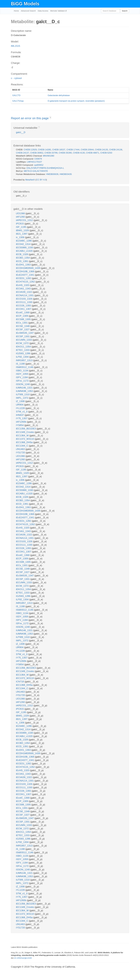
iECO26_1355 (24, 305)
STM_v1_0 (22, 411)
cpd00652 (38, 165)
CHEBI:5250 (106, 153)
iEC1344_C (22, 445)
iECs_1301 (22, 322)
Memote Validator (57, 11)
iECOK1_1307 (24, 309)
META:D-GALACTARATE (36, 171)
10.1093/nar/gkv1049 (23, 958)
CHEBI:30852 (36, 153)
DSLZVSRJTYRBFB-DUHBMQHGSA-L (45, 168)
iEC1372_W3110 (25, 439)
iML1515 (15, 46)
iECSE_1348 (23, 326)
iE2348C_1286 (24, 240)
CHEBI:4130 (79, 153)
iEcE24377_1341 (25, 274)
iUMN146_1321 (24, 387)
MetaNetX (30, 180)
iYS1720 (21, 452)
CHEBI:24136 (115, 149)
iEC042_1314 (23, 244)
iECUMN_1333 (24, 339)
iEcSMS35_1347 (25, 333)
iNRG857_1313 (24, 360)
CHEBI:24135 (101, 149)
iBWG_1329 (23, 230)
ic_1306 (20, 237)
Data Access (43, 11)
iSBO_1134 (22, 370)
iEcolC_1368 (23, 312)
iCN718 (20, 681)
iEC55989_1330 (25, 247)
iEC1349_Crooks (25, 432)
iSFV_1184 (22, 377)
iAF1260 (21, 216)
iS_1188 (20, 363)
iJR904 (20, 404)
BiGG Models (25, 3)
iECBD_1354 (23, 257)
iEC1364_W (22, 435)
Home (16, 11)
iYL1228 (20, 408)
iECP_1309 (22, 316)
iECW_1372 (22, 343)
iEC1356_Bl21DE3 (26, 428)
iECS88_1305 (23, 319)
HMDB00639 (52, 174)
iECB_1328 (22, 254)
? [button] (50, 118)
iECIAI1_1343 (23, 288)
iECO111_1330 (24, 302)
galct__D (20, 132)
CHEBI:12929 (30, 149)
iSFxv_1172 (22, 380)
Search (124, 11)
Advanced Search (28, 11)
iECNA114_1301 (25, 295)
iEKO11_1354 (24, 346)
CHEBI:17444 (73, 149)
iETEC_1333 (23, 350)
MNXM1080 (48, 156)
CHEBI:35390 (65, 153)
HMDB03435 (66, 174)
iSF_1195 (21, 227)
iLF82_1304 (22, 356)
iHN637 (20, 415)
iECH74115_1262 (25, 281)
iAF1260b (21, 421)
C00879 (38, 159)
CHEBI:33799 (51, 153)
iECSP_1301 (23, 336)
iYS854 (20, 425)
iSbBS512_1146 (25, 367)
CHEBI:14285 (44, 149)
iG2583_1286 (23, 353)
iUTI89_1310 (23, 394)
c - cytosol (16, 78)
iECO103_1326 (24, 298)
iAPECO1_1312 (24, 220)
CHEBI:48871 (92, 153)
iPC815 (20, 223)
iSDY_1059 (22, 374)
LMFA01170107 (34, 162)
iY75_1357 (22, 418)
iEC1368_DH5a (24, 442)
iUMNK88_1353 (24, 391)
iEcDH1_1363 (23, 264)
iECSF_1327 (23, 329)
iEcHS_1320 (23, 285)
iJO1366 (21, 213)
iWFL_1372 (22, 398)
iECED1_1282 (24, 278)
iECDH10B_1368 (25, 271)
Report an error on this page (30, 118)
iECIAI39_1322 (24, 292)
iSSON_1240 (23, 384)
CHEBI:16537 (58, 149)
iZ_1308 (20, 401)
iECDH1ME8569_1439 (28, 268)
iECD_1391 (22, 261)
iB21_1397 (22, 233)
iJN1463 (20, 449)
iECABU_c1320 (24, 251)
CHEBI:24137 (22, 153)
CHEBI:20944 (87, 149)
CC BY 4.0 (41, 180)
